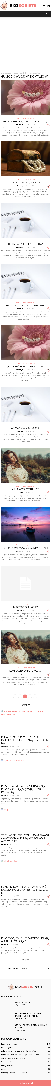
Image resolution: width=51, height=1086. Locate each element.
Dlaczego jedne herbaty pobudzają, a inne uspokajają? (25, 940)
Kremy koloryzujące (9, 1044)
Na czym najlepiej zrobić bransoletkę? (25, 121)
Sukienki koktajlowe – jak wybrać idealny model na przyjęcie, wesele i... (24, 889)
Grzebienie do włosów (10, 1062)
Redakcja (19, 124)
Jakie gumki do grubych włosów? (25, 305)
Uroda (3, 1069)
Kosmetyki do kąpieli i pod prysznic (14, 1072)
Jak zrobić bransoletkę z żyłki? (25, 366)
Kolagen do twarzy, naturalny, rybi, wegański (18, 1051)
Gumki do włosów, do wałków (25, 118)
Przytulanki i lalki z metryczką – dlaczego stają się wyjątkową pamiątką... (23, 789)
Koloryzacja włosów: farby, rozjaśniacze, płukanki (20, 1055)
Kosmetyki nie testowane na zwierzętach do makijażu (28, 1014)
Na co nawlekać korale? (25, 182)
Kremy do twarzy (7, 1065)
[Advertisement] (25, 43)
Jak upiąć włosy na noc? (25, 489)
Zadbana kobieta (23, 1002)
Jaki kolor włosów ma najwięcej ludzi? (25, 548)
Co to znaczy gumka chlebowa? (25, 244)
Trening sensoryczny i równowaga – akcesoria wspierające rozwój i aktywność (25, 838)
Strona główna (6, 73)
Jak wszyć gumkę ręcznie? (25, 427)
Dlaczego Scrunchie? (25, 607)
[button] (47, 14)
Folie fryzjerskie (7, 1047)
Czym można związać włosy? (25, 670)
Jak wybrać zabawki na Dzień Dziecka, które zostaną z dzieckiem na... (24, 740)
